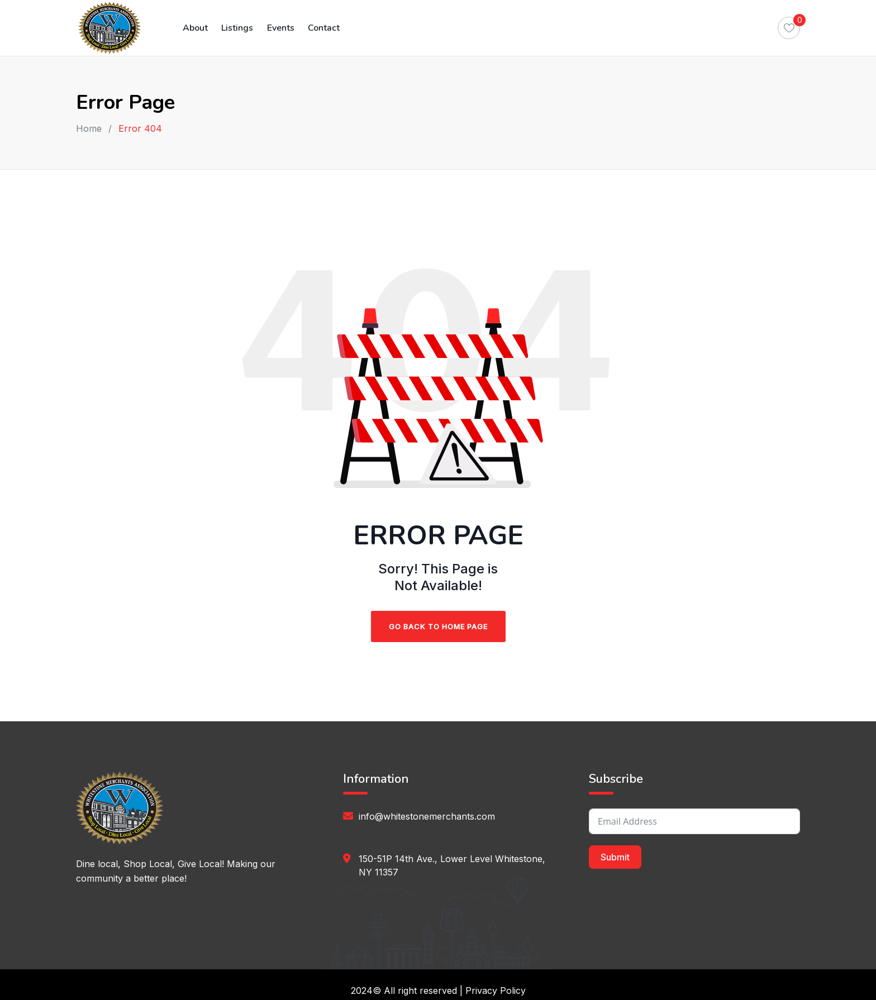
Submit (615, 857)
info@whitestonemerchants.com (427, 816)
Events (278, 28)
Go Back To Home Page (438, 626)
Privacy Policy (495, 990)
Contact (321, 28)
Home (89, 128)
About (194, 28)
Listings (236, 28)
